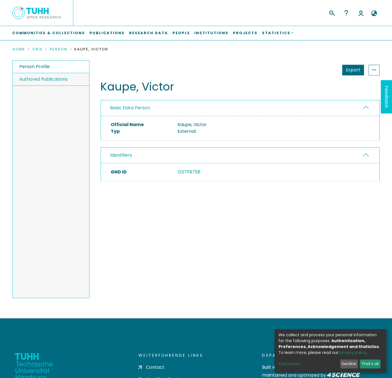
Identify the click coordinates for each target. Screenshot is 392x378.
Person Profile (34, 66)
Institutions (211, 33)
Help (346, 13)
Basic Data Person (130, 108)
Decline (349, 364)
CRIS (37, 49)
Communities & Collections (48, 33)
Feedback (386, 97)
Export (325, 70)
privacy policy (353, 352)
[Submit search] (331, 12)
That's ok (370, 364)
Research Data (148, 33)
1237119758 (189, 172)
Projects (245, 33)
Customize (289, 364)
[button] (373, 13)
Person (58, 49)
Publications (107, 33)
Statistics (351, 70)
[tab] (240, 108)
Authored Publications (43, 79)
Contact (151, 367)
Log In (361, 13)
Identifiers (121, 155)
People (181, 33)
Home (19, 49)
